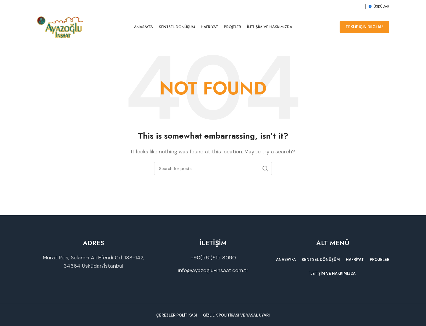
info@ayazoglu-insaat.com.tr (213, 273)
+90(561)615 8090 (213, 260)
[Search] (213, 171)
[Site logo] (62, 28)
